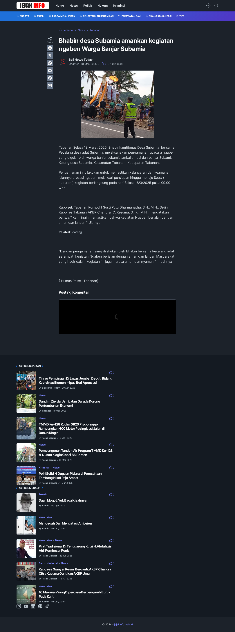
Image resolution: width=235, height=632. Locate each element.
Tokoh (43, 494)
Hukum (102, 5)
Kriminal (119, 5)
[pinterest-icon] (40, 606)
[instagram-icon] (19, 606)
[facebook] (50, 48)
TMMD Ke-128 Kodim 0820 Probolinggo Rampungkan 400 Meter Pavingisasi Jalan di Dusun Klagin (71, 428)
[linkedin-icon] (33, 606)
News (74, 5)
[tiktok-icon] (47, 606)
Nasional (52, 563)
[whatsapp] (50, 63)
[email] (50, 85)
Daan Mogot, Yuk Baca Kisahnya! (63, 500)
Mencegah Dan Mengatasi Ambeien (65, 523)
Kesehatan (45, 517)
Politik (87, 5)
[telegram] (50, 70)
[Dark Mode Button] (208, 5)
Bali (41, 563)
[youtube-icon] (26, 606)
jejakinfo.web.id (123, 624)
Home (59, 5)
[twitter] (50, 55)
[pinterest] (50, 78)
